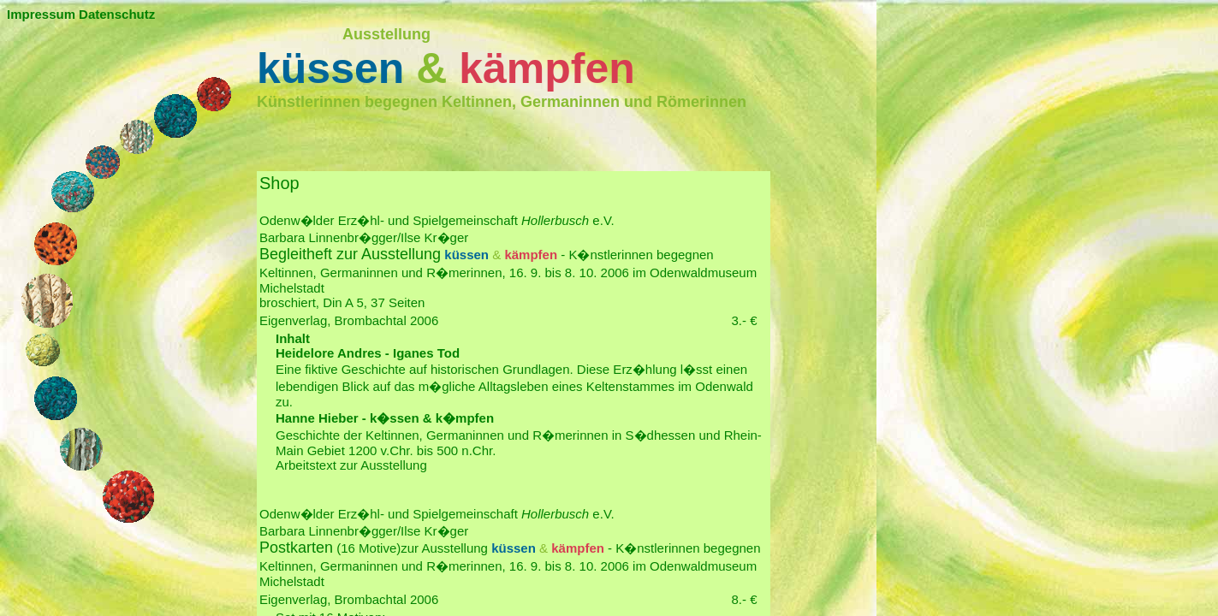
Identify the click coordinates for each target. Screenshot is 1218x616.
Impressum (41, 14)
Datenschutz (117, 14)
